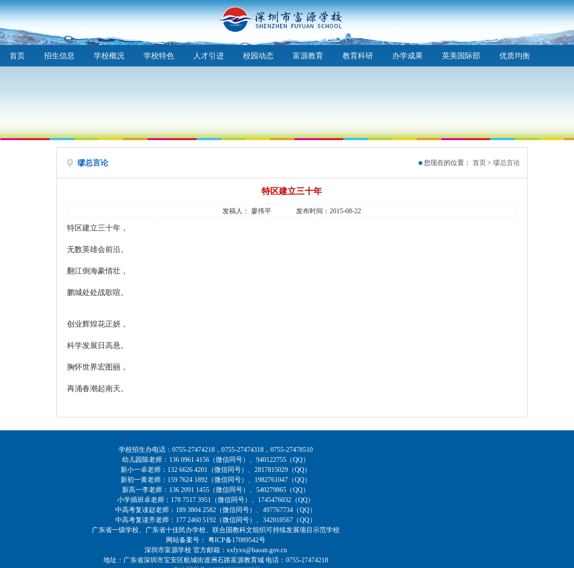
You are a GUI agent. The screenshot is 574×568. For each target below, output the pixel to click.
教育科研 (357, 56)
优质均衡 (514, 56)
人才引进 (208, 56)
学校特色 (159, 56)
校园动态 (258, 56)
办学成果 (407, 56)
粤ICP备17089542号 (236, 540)
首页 (17, 56)
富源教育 (308, 56)
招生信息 (59, 56)
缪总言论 (506, 162)
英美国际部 (461, 56)
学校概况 (109, 56)
